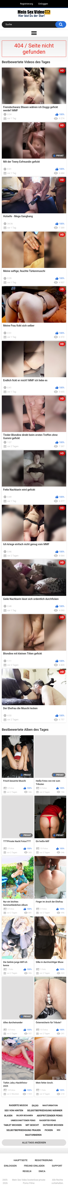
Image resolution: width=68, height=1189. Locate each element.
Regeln (27, 1171)
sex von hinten (13, 1110)
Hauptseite (20, 1160)
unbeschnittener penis (23, 1120)
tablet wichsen (13, 1125)
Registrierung (26, 4)
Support (57, 1165)
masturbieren (33, 1135)
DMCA (42, 1171)
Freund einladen (34, 1165)
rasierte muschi (18, 1105)
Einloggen (43, 4)
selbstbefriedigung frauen (23, 1130)
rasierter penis (47, 1120)
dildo (35, 1105)
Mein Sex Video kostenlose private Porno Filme (28, 1181)
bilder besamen (24, 1115)
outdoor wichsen (53, 1125)
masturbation (50, 1105)
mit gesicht (32, 1125)
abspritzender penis (50, 1115)
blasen (8, 1115)
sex (58, 1130)
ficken (49, 1130)
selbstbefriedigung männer (44, 1110)
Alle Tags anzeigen (34, 1142)
